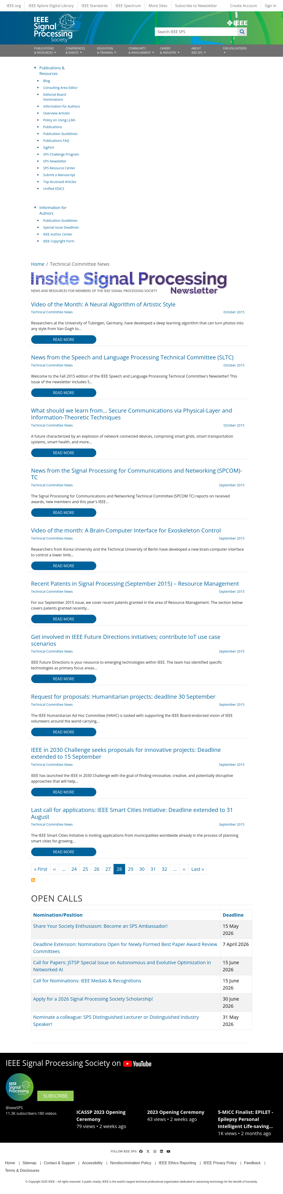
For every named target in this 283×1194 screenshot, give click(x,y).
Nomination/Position (60, 915)
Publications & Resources (51, 70)
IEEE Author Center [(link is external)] (59, 234)
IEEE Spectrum (128, 5)
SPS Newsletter (54, 161)
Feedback (252, 1163)
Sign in (270, 5)
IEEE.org (14, 5)
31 (153, 869)
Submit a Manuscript (59, 175)
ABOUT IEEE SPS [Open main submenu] (197, 50)
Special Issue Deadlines (61, 227)
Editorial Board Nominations (54, 97)
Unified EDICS (53, 188)
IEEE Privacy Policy (220, 1163)
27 (108, 869)
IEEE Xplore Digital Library (51, 5)
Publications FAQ (56, 140)
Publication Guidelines (60, 133)
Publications (52, 127)
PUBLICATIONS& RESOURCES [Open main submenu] (44, 50)
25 (85, 869)
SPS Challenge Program (61, 154)
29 (130, 869)
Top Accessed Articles (59, 181)
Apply (242, 31)
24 (74, 869)
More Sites (158, 5)
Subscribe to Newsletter (196, 5)
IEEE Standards (94, 5)
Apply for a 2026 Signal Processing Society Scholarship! (93, 999)
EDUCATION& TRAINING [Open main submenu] (105, 50)
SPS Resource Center (59, 168)
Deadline (233, 915)
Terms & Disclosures (22, 1170)
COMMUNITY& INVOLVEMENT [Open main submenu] (139, 50)
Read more (63, 339)
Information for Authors (61, 106)
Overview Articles (56, 113)
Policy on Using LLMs (59, 120)
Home (38, 264)
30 (142, 869)
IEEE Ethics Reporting (177, 1163)
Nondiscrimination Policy (130, 1163)
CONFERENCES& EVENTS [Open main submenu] (75, 50)
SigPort (48, 147)
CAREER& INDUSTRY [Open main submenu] (168, 50)
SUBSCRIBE (55, 1096)
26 (96, 869)
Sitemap (29, 1163)
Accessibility (92, 1163)
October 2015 (234, 312)
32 (164, 869)
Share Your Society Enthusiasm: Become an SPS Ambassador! (100, 926)
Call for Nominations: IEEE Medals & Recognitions (87, 980)
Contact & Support (59, 1163)
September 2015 (232, 485)
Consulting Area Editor (60, 87)
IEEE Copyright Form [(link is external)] (60, 241)
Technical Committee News (52, 312)
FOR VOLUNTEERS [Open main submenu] (235, 48)
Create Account (243, 5)
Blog (46, 80)
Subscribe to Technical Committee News (33, 880)
